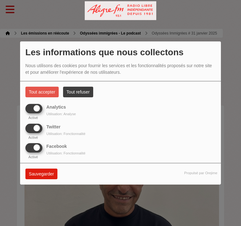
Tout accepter (42, 91)
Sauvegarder (41, 173)
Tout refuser (78, 91)
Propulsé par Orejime (200, 173)
